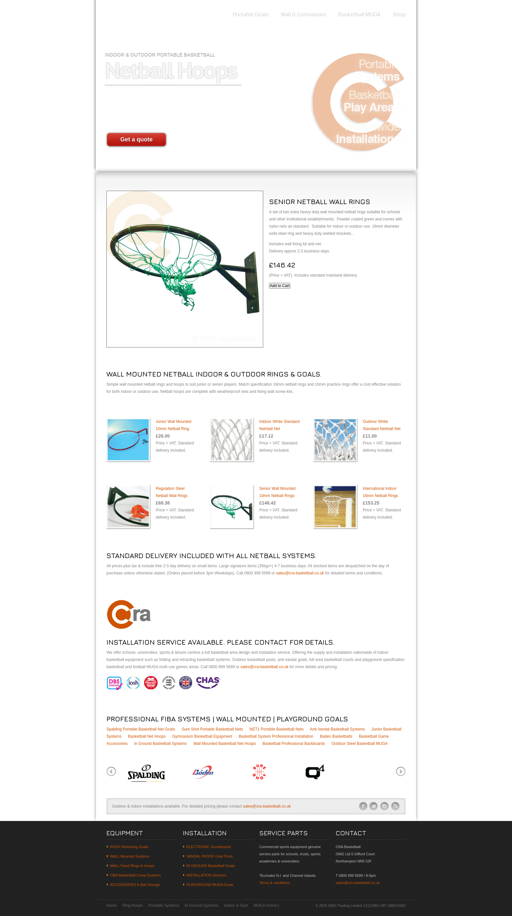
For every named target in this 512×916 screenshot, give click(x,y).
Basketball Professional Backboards (294, 743)
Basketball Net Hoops (147, 736)
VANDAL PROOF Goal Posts (209, 856)
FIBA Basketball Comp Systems (135, 875)
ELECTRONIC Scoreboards (208, 847)
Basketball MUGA (359, 14)
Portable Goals (251, 14)
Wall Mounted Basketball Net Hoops (224, 743)
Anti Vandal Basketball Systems (337, 729)
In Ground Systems (201, 905)
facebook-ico (363, 806)
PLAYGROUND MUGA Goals (209, 885)
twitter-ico (373, 806)
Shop (399, 14)
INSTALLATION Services (206, 875)
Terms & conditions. (275, 883)
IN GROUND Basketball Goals (210, 866)
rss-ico (395, 806)
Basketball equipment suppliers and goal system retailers (128, 16)
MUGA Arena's (266, 905)
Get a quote (136, 139)
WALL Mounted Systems (129, 856)
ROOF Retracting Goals (129, 847)
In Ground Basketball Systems (160, 743)
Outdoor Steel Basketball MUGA (359, 743)
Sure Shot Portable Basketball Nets (212, 729)
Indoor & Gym (236, 905)
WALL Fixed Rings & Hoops (132, 866)
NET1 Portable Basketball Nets (276, 729)
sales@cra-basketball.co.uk (300, 573)
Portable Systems (164, 905)
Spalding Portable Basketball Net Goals (140, 729)
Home (213, 14)
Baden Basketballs (336, 736)
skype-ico (384, 806)
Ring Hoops (132, 905)
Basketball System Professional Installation (276, 736)
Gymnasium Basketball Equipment (202, 736)
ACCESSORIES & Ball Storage (135, 885)
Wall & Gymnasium (303, 14)
